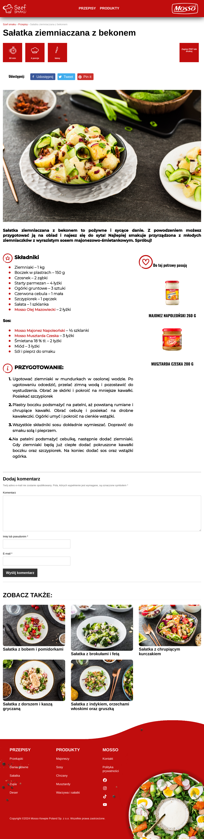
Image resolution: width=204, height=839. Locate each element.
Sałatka (15, 775)
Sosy (59, 767)
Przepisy (87, 8)
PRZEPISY (20, 749)
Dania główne (19, 767)
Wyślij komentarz (20, 573)
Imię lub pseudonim (15, 536)
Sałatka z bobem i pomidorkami (33, 649)
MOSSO (110, 749)
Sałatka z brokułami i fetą (95, 654)
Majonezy (62, 758)
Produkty (109, 8)
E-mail (7, 553)
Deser (14, 792)
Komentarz (9, 492)
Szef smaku (9, 24)
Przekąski (16, 758)
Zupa (13, 784)
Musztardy (63, 784)
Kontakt (108, 758)
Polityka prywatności (111, 769)
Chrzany (62, 775)
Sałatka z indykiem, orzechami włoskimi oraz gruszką (100, 706)
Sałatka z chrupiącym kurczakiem (159, 651)
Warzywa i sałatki (68, 792)
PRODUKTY (68, 749)
